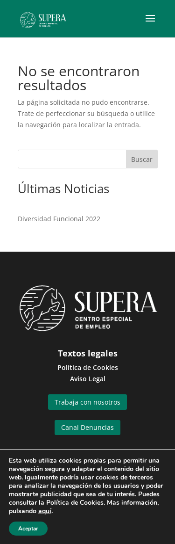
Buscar (142, 159)
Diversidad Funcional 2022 (59, 218)
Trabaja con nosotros (87, 402)
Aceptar (28, 528)
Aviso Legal (87, 378)
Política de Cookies (87, 367)
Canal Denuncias (87, 427)
